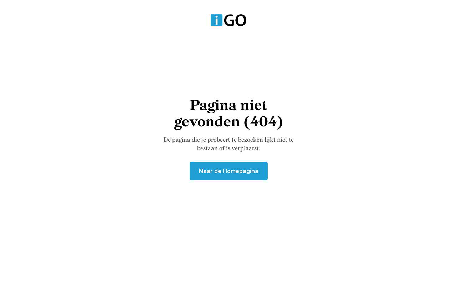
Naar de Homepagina (228, 171)
